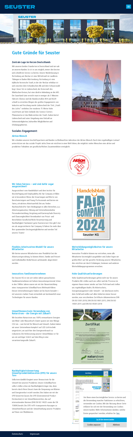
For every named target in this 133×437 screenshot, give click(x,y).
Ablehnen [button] (116, 425)
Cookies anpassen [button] (94, 425)
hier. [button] (118, 413)
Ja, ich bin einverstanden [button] (105, 420)
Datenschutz (17, 434)
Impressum (34, 434)
